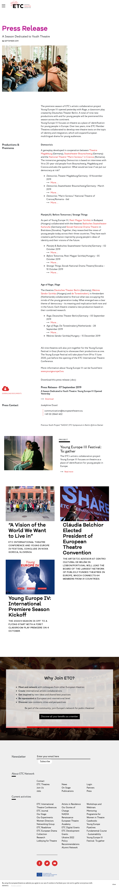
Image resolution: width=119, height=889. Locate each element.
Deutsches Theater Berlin (67, 290)
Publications (68, 791)
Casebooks (92, 820)
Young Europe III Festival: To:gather (81, 449)
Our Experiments (45, 817)
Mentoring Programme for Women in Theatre (95, 814)
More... (54, 182)
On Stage (66, 787)
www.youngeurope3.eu (52, 371)
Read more (68, 471)
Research (41, 837)
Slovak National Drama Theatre (82, 227)
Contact (40, 781)
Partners (90, 787)
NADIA (65, 814)
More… (54, 252)
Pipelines (91, 827)
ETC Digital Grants (71, 827)
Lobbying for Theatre (47, 840)
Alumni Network (70, 847)
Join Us (40, 787)
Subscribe (45, 761)
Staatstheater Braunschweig (78, 153)
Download (49, 399)
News (64, 784)
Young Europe (93, 824)
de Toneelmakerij (80, 293)
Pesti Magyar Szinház (80, 220)
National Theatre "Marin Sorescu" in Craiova (71, 157)
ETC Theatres (43, 784)
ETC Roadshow (44, 827)
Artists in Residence (71, 804)
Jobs (39, 791)
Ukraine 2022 (68, 837)
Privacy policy (16, 885)
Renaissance (67, 817)
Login (89, 784)
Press (89, 791)
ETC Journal (42, 810)
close (114, 884)
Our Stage (41, 814)
